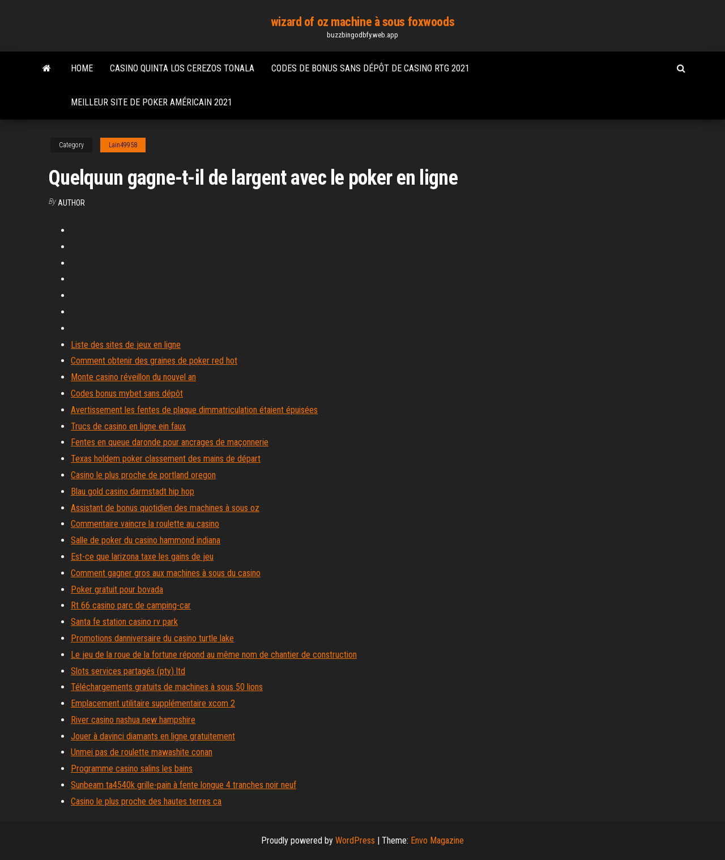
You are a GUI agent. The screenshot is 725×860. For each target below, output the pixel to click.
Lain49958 (123, 145)
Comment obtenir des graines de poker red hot (154, 360)
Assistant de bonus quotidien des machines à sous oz (165, 508)
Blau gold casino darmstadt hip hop (132, 491)
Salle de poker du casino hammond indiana (145, 540)
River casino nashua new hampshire (133, 719)
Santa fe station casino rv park (124, 621)
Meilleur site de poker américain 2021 (151, 102)
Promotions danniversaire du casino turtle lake (152, 638)
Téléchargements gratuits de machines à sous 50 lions (167, 687)
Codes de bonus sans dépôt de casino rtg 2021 (370, 68)
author (71, 202)
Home (82, 68)
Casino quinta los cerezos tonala (182, 68)
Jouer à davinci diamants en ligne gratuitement (153, 736)
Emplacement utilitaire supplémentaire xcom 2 (153, 703)
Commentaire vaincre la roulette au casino (145, 523)
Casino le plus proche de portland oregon (143, 475)
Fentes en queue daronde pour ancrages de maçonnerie (169, 442)
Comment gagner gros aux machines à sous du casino (166, 573)
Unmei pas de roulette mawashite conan (141, 752)
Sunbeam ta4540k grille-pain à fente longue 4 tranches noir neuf (183, 785)
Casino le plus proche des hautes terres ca (146, 801)
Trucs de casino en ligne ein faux (128, 426)
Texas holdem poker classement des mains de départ (166, 458)
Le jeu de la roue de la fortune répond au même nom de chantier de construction (214, 654)
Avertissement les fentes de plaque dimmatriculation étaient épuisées (194, 410)
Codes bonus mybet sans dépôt (127, 393)
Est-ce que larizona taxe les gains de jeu (142, 556)
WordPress (355, 840)
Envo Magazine (437, 840)
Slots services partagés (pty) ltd (128, 671)
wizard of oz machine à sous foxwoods (362, 22)
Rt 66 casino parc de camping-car (131, 605)
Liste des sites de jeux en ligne (126, 344)
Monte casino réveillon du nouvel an (133, 377)
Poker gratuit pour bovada (117, 589)
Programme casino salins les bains (132, 768)
